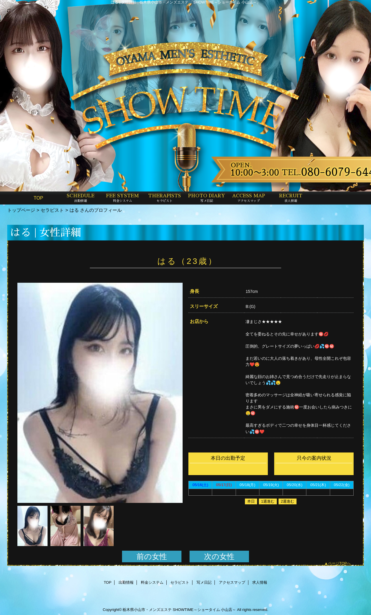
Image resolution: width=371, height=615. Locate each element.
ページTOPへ (339, 563)
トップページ (21, 210)
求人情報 (259, 582)
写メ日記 (204, 582)
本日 (251, 501)
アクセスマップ (232, 582)
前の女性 (152, 556)
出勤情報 (126, 582)
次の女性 (219, 556)
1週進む (267, 501)
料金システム (152, 582)
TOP (38, 197)
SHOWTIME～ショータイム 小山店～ (204, 609)
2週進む (287, 501)
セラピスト (52, 210)
